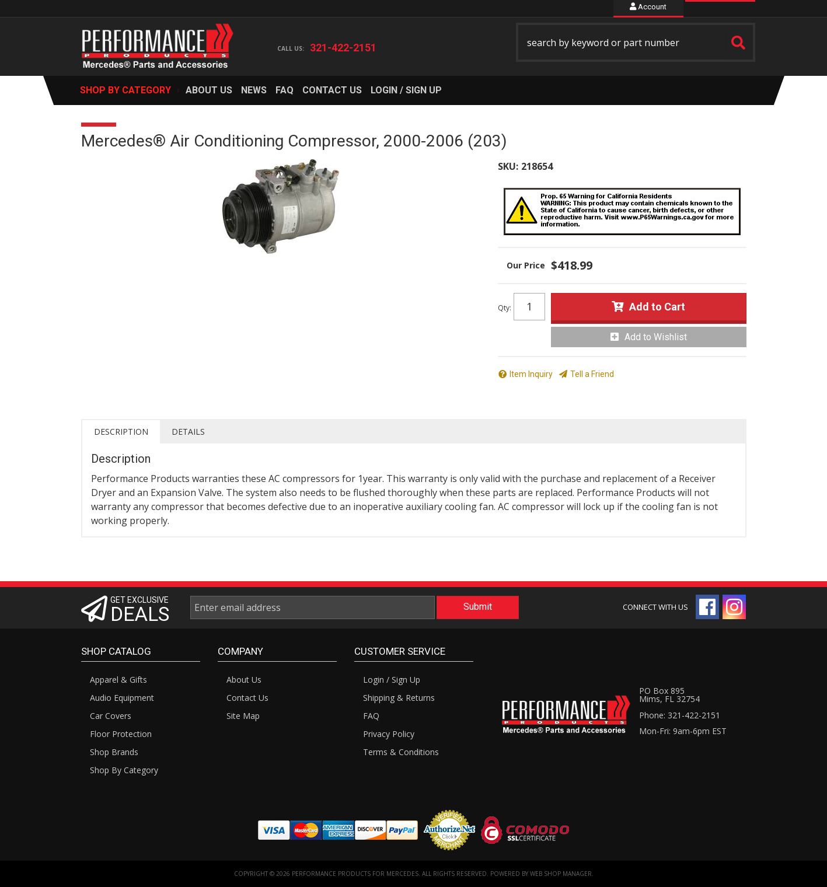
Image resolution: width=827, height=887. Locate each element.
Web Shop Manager (561, 873)
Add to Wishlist (655, 337)
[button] (635, 42)
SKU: (508, 166)
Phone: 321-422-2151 (679, 715)
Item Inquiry (531, 374)
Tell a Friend (592, 374)
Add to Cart (657, 307)
